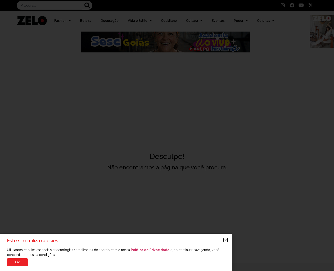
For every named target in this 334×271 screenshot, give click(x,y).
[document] (167, 135)
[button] (225, 240)
